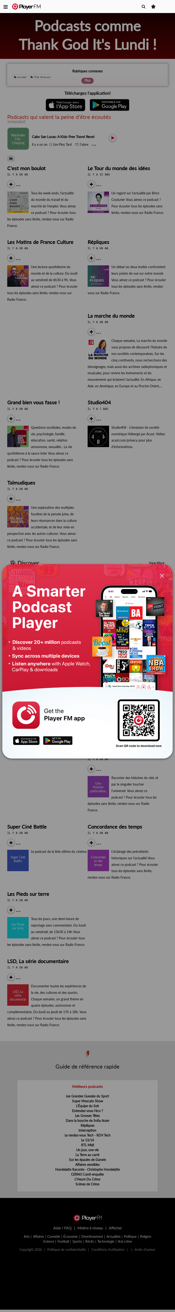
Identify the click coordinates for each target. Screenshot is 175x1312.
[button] (5, 6)
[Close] (162, 576)
